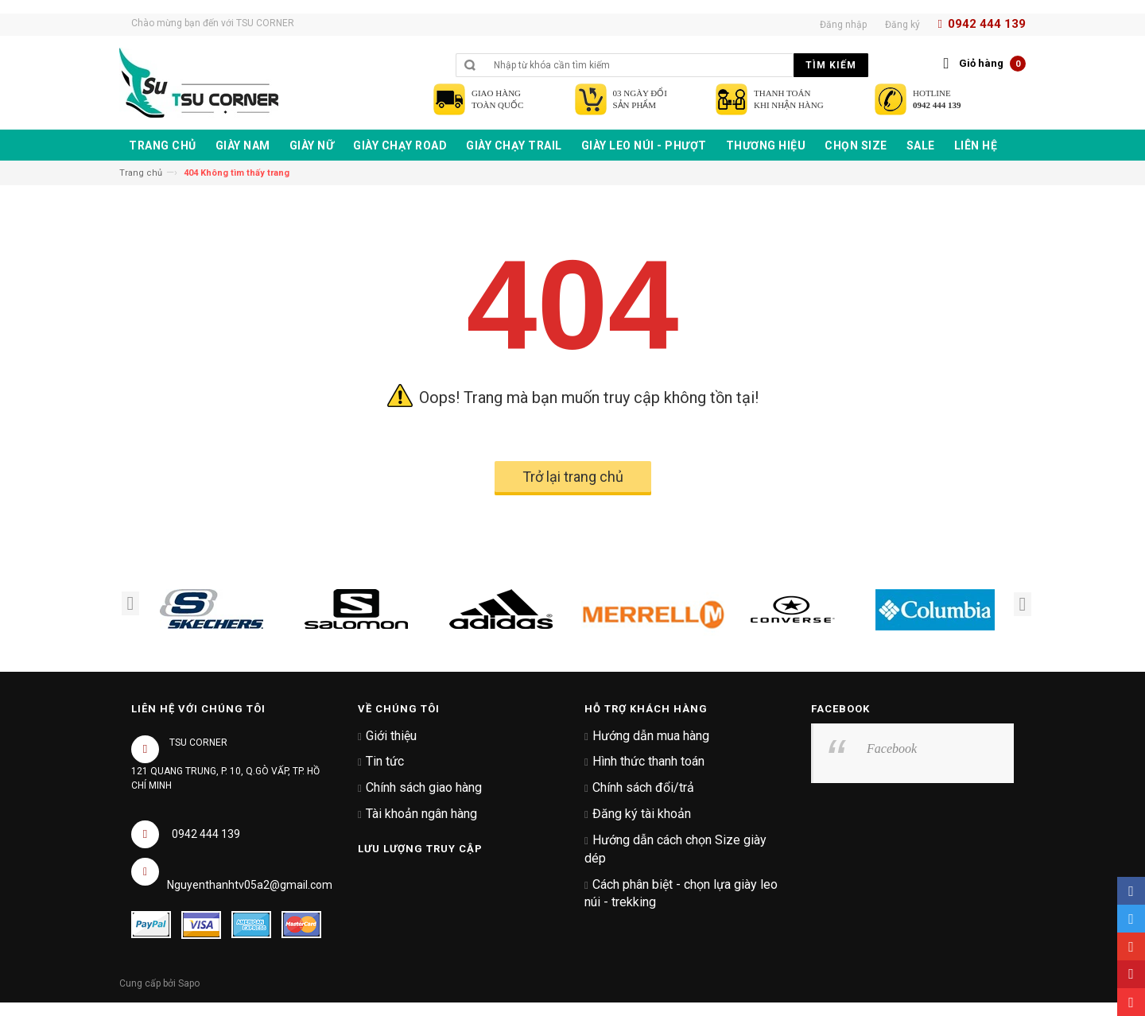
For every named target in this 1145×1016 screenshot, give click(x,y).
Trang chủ (140, 173)
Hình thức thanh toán (648, 761)
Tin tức (385, 761)
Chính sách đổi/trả (643, 787)
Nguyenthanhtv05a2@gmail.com (249, 884)
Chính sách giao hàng (424, 787)
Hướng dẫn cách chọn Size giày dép (675, 849)
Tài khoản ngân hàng (421, 813)
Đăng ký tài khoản (641, 813)
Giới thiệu (391, 735)
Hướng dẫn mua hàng (650, 735)
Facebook (892, 748)
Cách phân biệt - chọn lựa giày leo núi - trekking (681, 893)
